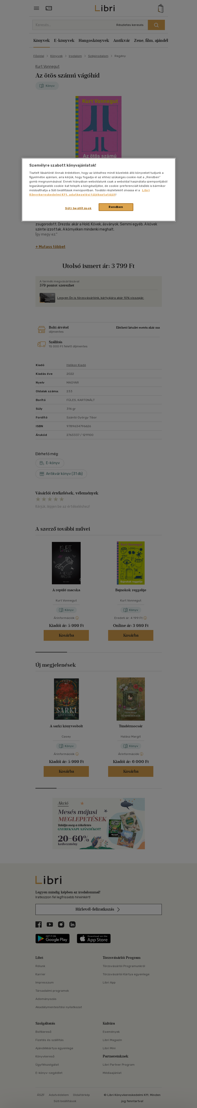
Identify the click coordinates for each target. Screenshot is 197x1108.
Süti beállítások (78, 208)
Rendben (116, 207)
